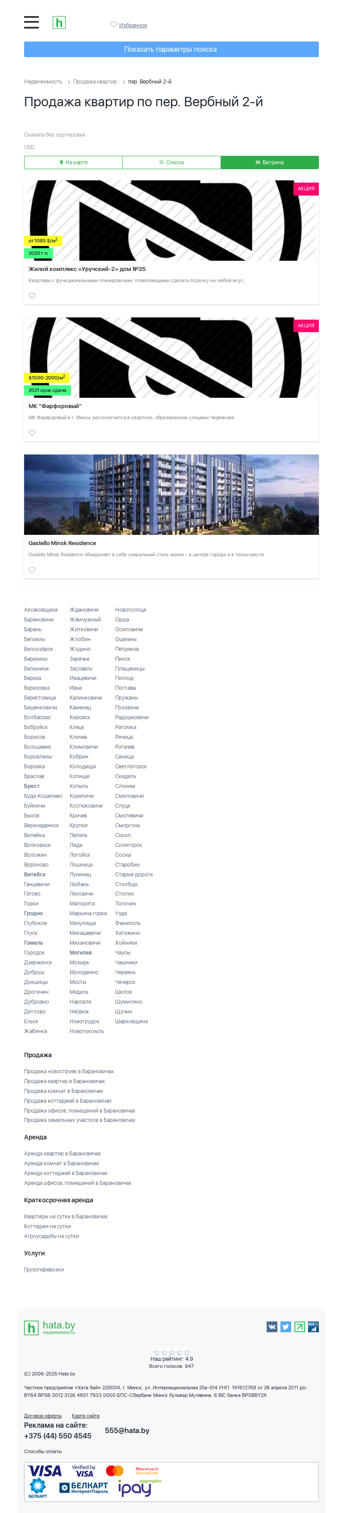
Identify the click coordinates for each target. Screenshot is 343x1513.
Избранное (114, 24)
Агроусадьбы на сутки (51, 1236)
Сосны (123, 855)
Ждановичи (84, 610)
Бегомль (34, 639)
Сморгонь (127, 825)
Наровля (80, 1002)
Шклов (123, 992)
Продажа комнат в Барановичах (63, 1091)
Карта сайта (86, 1416)
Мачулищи (83, 923)
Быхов (31, 816)
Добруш (34, 972)
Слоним (125, 786)
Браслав (34, 776)
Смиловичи (129, 796)
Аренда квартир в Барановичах (62, 1153)
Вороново (36, 865)
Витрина (270, 162)
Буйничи (34, 806)
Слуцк (122, 806)
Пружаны (126, 698)
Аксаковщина (41, 610)
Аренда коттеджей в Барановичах (66, 1173)
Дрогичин (36, 992)
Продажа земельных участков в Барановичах (79, 1120)
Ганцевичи (37, 884)
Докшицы (36, 982)
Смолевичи (129, 816)
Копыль (79, 786)
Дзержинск (38, 962)
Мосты (78, 982)
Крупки (79, 825)
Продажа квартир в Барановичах (64, 1081)
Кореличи (82, 796)
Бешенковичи (40, 707)
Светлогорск (131, 766)
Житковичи (84, 629)
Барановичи (39, 620)
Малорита (82, 903)
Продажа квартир (95, 82)
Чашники (126, 962)
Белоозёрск (38, 649)
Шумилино (128, 1002)
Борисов (34, 737)
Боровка (34, 766)
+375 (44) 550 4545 (58, 1436)
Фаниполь (128, 923)
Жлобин (80, 639)
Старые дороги (134, 874)
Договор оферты (43, 1416)
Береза (32, 678)
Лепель (79, 835)
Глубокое (35, 923)
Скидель (125, 776)
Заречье (79, 659)
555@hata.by (127, 1430)
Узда (121, 913)
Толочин (125, 903)
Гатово (32, 894)
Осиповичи (129, 629)
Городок (34, 953)
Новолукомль (87, 1031)
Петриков (127, 649)
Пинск (122, 659)
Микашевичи (85, 933)
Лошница (81, 865)
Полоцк (124, 678)
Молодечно (84, 972)
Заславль (81, 669)
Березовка (37, 688)
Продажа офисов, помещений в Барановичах (79, 1111)
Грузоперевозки (44, 1270)
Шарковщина (131, 1021)
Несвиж (79, 1012)
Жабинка (35, 1031)
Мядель (79, 992)
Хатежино (127, 933)
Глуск (31, 933)
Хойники (126, 943)
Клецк (77, 727)
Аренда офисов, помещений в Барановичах (77, 1183)
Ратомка (125, 727)
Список (171, 162)
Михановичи (85, 943)
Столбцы (126, 884)
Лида (76, 845)
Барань (33, 629)
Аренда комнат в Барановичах (61, 1163)
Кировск (80, 717)
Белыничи (36, 669)
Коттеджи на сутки (47, 1226)
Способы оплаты (43, 1452)
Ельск (31, 1021)
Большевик (37, 747)
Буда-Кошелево (43, 796)
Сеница (124, 757)
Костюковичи (86, 806)
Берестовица (40, 698)
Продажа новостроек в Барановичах (69, 1071)
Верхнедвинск (41, 825)
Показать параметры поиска (170, 49)
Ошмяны (126, 639)
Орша (122, 620)
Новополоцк (130, 610)
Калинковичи (86, 698)
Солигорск (128, 845)
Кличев (78, 737)
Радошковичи (132, 717)
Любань (79, 884)
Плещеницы (130, 669)
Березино (36, 659)
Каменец (80, 707)
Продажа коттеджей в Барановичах (68, 1101)
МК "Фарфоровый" (55, 406)
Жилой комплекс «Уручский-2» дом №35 (87, 269)
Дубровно (36, 1002)
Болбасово (37, 717)
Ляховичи (81, 894)
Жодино (80, 649)
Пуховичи (127, 707)
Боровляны (38, 757)
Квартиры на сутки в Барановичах (66, 1216)
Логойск (80, 855)
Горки (31, 903)
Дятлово (35, 1012)
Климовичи (84, 747)
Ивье (76, 688)
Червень (125, 972)
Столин (124, 894)
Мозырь (79, 962)
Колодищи (83, 766)
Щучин (123, 1012)
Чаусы (122, 953)
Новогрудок (85, 1021)
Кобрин (79, 757)
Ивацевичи (83, 678)
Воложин (35, 855)
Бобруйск (36, 727)
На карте (74, 162)
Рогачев (124, 747)
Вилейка (34, 835)
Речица (124, 737)
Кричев (78, 816)
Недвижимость (43, 82)
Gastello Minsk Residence (62, 543)
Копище (79, 776)
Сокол (123, 835)
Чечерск (125, 982)
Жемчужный (85, 620)
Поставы (125, 688)
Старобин (127, 865)
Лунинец (80, 874)
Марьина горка (88, 913)
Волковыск (37, 845)
